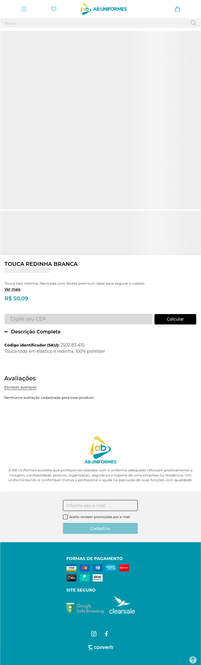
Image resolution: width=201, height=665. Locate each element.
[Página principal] (104, 9)
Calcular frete (175, 319)
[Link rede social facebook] (107, 633)
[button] (193, 660)
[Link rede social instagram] (94, 633)
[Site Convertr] (100, 647)
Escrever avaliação (20, 387)
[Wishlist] (54, 9)
